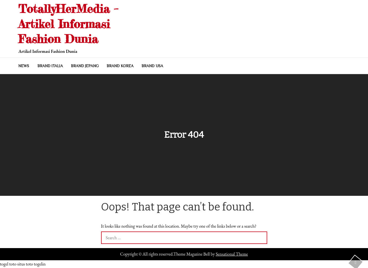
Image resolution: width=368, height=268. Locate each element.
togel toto (8, 264)
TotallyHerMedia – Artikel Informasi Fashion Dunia (68, 24)
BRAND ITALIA (50, 66)
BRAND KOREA (120, 66)
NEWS (23, 66)
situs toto (25, 264)
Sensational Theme (232, 254)
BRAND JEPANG (85, 66)
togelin (39, 264)
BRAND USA (152, 66)
